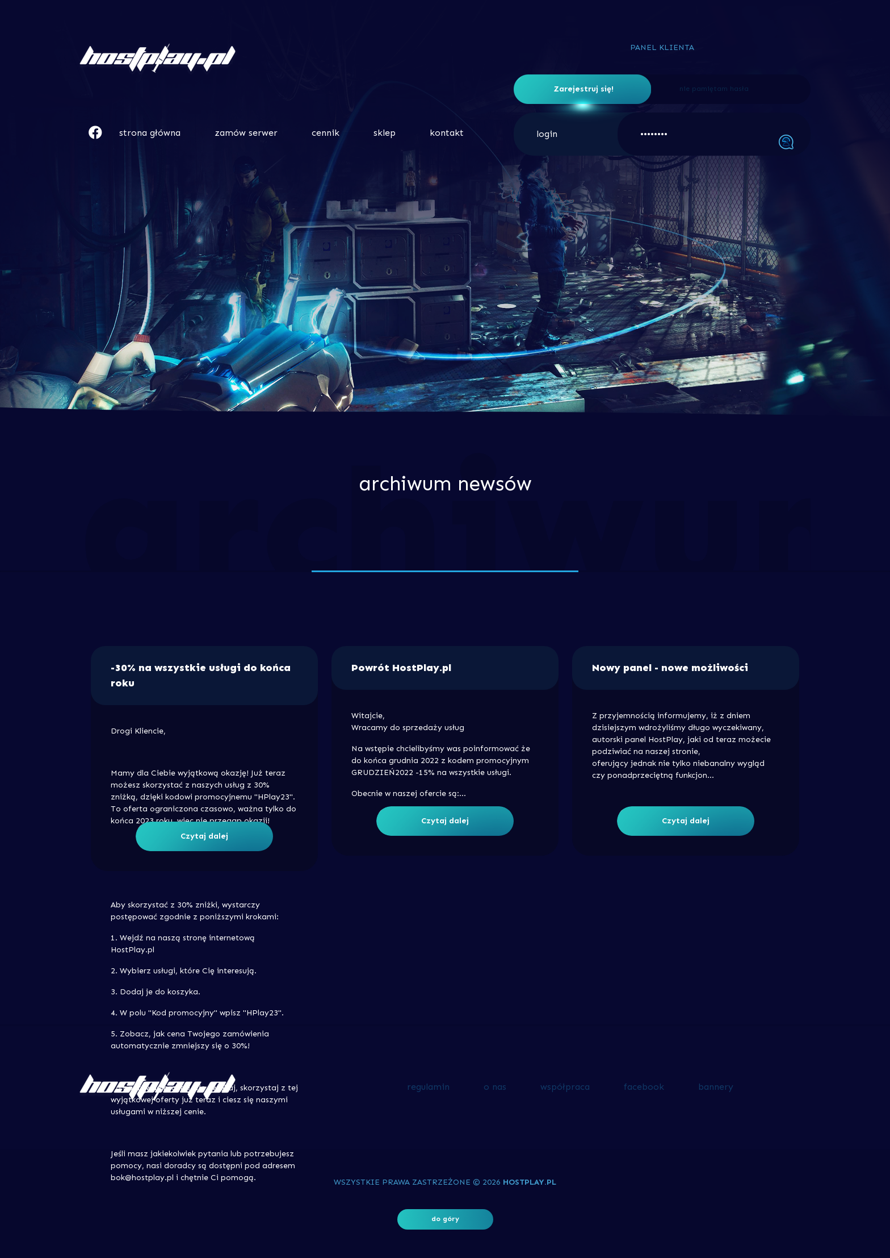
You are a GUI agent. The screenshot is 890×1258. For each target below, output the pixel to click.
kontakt (447, 132)
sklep (384, 132)
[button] (95, 132)
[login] (585, 134)
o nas (495, 1086)
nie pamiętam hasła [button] (714, 89)
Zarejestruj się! (583, 89)
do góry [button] (445, 1219)
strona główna (149, 132)
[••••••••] (714, 134)
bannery (715, 1086)
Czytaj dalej (204, 836)
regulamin (428, 1086)
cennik (325, 132)
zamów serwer (246, 132)
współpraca (565, 1086)
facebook (644, 1086)
